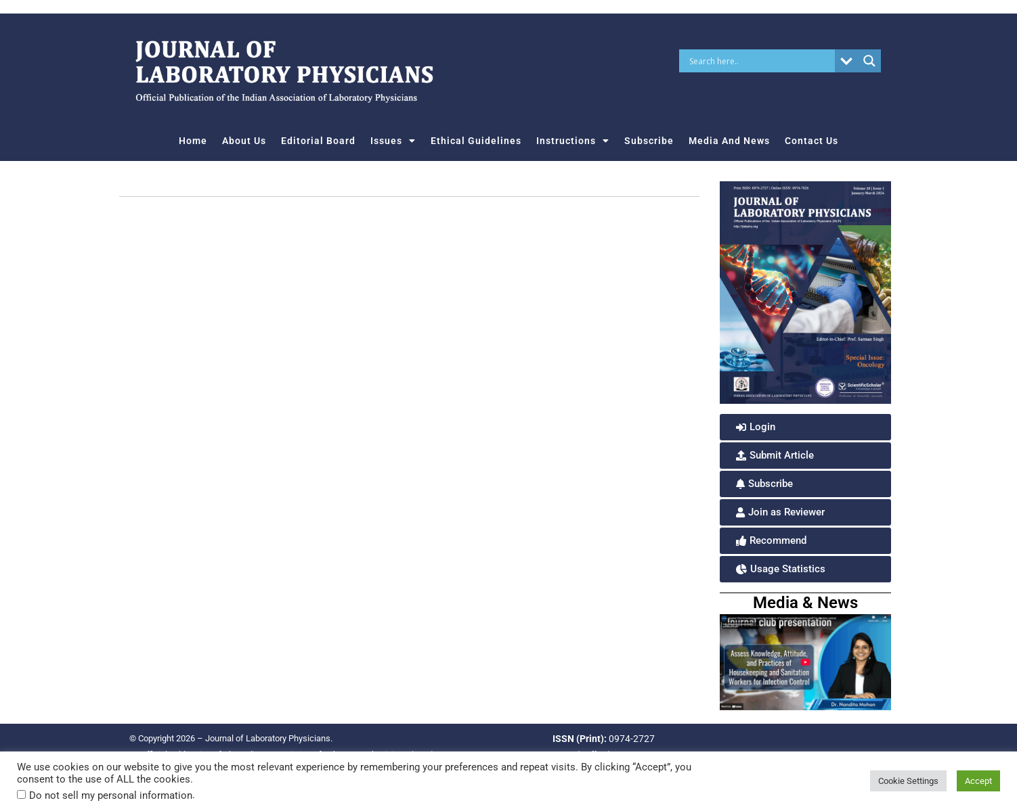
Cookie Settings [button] (908, 781)
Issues (393, 140)
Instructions (572, 140)
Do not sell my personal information (110, 795)
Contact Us (811, 140)
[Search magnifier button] (869, 60)
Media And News (729, 140)
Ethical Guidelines (476, 140)
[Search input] (760, 60)
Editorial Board (318, 140)
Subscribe (649, 140)
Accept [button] (978, 781)
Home (193, 140)
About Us (244, 140)
